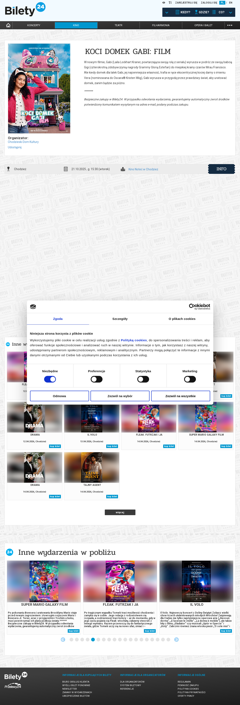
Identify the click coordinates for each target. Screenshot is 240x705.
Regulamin (184, 681)
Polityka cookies (188, 689)
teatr (118, 25)
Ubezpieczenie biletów (76, 696)
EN (230, 2)
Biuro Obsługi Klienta (75, 681)
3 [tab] (82, 640)
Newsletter (69, 689)
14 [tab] (142, 640)
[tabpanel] (44, 597)
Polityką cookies (134, 340)
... (230, 24)
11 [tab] (125, 640)
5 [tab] (93, 640)
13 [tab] (136, 640)
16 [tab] (152, 640)
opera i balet (203, 25)
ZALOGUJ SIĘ (209, 2)
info (222, 168)
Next (176, 639)
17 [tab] (158, 640)
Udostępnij (15, 147)
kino (76, 25)
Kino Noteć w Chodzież (143, 169)
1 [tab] (72, 640)
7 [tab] (104, 640)
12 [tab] (131, 640)
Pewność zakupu (188, 685)
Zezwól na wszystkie (180, 396)
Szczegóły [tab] (120, 319)
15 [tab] (147, 640)
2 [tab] (77, 640)
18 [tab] (163, 640)
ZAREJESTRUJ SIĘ (186, 2)
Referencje (127, 689)
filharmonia (161, 25)
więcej (120, 512)
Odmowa (59, 396)
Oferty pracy (186, 696)
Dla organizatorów (132, 681)
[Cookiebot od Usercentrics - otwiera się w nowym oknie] (192, 307)
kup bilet (226, 396)
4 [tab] (88, 640)
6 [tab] (98, 640)
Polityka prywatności (191, 692)
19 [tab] (168, 640)
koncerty (33, 25)
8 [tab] (109, 640)
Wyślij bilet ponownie (76, 685)
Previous (63, 639)
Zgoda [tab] (58, 319)
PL (222, 2)
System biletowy (130, 685)
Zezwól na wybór (119, 396)
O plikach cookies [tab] (182, 319)
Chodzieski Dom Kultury (23, 142)
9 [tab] (115, 640)
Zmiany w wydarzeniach (77, 692)
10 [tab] (120, 640)
